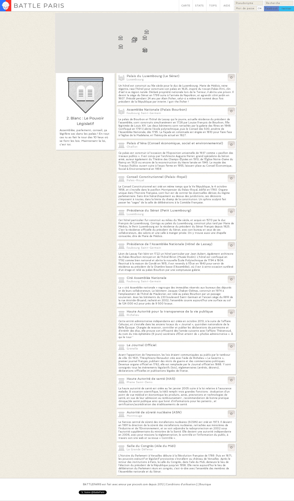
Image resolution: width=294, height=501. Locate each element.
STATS (199, 5)
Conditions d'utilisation (181, 484)
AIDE (227, 5)
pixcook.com (140, 484)
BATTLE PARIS (39, 5)
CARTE (185, 5)
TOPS (213, 5)
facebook (271, 8)
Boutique (205, 484)
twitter (286, 8)
